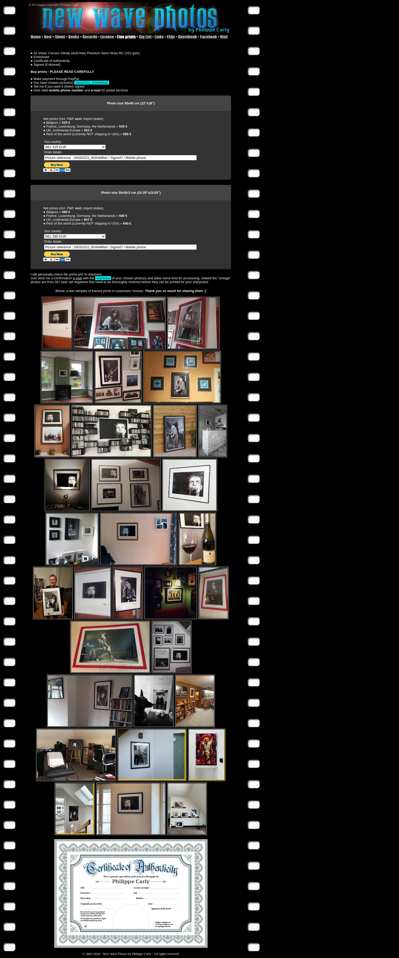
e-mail (77, 278)
